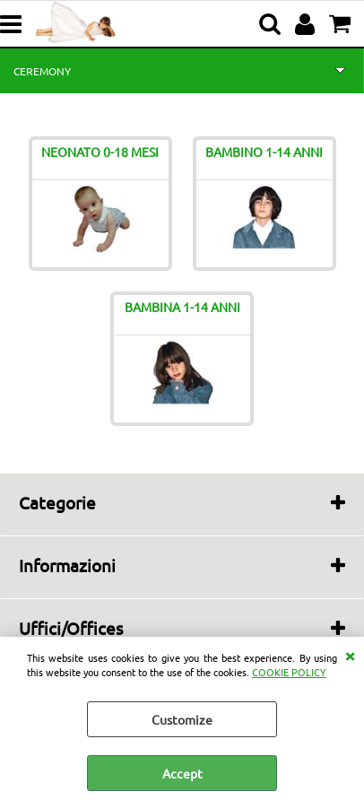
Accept (182, 773)
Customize (182, 719)
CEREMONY (42, 71)
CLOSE (349, 655)
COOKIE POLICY (289, 672)
